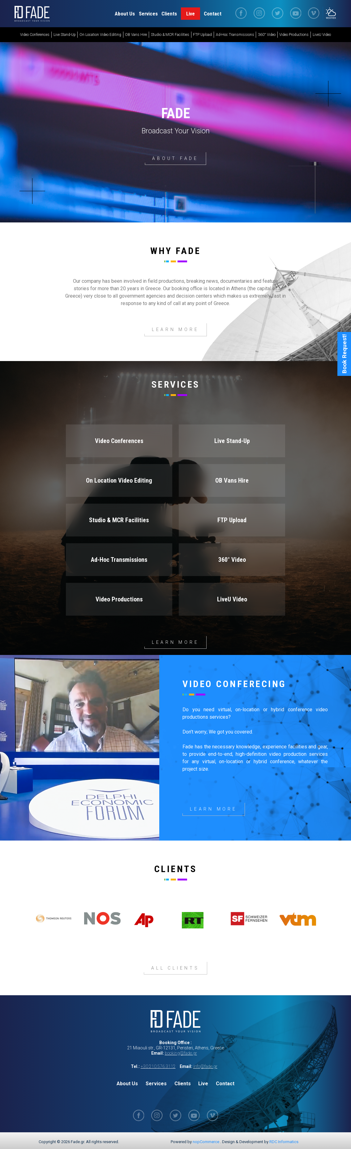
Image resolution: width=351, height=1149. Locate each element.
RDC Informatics (283, 1141)
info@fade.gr (205, 1066)
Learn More (175, 329)
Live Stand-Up (65, 34)
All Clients (175, 967)
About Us (125, 14)
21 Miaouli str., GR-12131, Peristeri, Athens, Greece (175, 1047)
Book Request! (344, 374)
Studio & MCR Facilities (170, 34)
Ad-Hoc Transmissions (235, 34)
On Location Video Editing (100, 34)
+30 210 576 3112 (158, 1066)
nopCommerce (206, 1141)
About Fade (175, 158)
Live (190, 14)
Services (148, 14)
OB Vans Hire (136, 34)
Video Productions (294, 34)
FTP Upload (202, 34)
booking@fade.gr (181, 1052)
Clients (169, 14)
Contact (212, 14)
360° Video (267, 34)
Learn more (175, 641)
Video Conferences (34, 34)
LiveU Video (322, 34)
